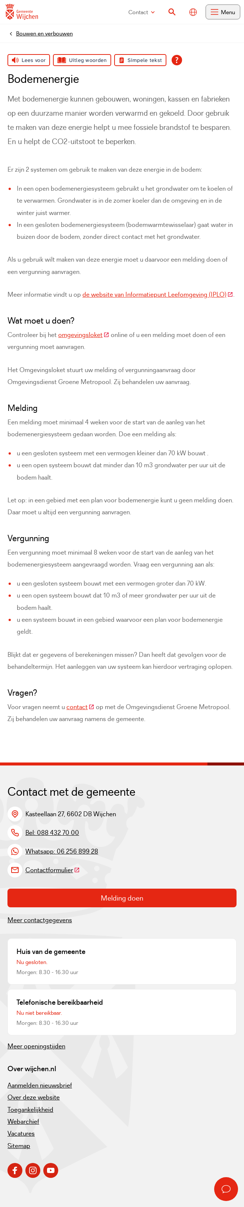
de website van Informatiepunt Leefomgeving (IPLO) (157, 294)
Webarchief (23, 1121)
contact (80, 707)
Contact (141, 12)
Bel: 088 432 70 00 (52, 833)
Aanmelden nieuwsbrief (39, 1085)
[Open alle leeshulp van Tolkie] (177, 60)
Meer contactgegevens (39, 920)
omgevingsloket (83, 335)
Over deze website (33, 1097)
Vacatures (21, 1133)
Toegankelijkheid (30, 1109)
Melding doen (122, 897)
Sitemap (18, 1146)
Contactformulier (52, 870)
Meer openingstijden (36, 1046)
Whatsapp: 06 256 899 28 (61, 851)
